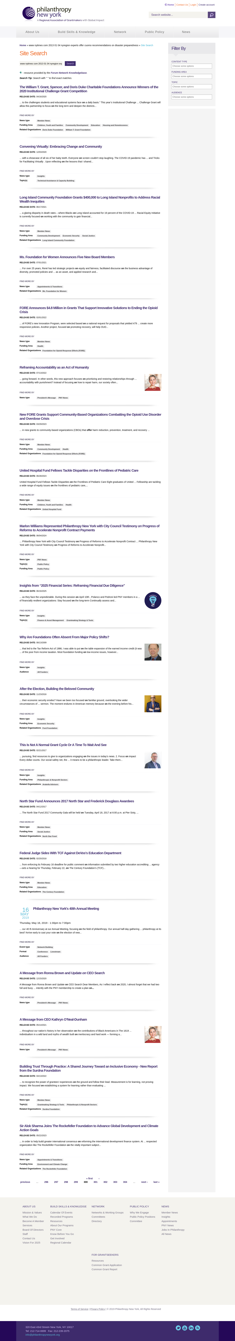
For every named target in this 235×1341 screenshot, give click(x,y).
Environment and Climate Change (52, 1164)
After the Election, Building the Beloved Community (57, 689)
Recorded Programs (61, 1216)
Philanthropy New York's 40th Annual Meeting (66, 908)
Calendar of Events (61, 1212)
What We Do (30, 1216)
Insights (41, 176)
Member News (43, 121)
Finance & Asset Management (50, 620)
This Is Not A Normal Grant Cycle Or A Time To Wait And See (63, 745)
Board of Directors (33, 1229)
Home (170, 4)
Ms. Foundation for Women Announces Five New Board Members (67, 257)
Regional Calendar (60, 1242)
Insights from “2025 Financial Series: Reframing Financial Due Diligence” (72, 585)
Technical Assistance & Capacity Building (55, 181)
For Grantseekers (105, 1254)
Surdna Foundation (51, 1109)
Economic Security (71, 236)
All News (166, 1234)
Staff (25, 1234)
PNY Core (56, 1229)
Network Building (45, 947)
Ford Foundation (50, 728)
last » (156, 1182)
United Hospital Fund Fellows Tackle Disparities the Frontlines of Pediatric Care (79, 470)
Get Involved (57, 1238)
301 (95, 1182)
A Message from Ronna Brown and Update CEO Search (62, 973)
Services (27, 1225)
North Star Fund (50, 836)
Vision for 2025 (31, 1242)
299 (76, 1182)
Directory (97, 1221)
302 (105, 1182)
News (186, 32)
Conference (42, 952)
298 (66, 1182)
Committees (98, 1216)
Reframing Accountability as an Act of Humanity (54, 367)
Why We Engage (139, 1212)
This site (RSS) (197, 1328)
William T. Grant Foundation (78, 130)
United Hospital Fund (52, 509)
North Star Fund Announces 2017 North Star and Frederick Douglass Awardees (77, 801)
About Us (32, 32)
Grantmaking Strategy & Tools (80, 620)
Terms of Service (79, 1309)
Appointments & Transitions (49, 287)
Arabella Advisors (50, 784)
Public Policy (154, 32)
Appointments (169, 1221)
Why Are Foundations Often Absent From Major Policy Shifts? (64, 637)
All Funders (42, 672)
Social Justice (88, 236)
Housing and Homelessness (115, 125)
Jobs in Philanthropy (173, 1229)
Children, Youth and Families (50, 125)
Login (193, 4)
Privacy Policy (97, 1309)
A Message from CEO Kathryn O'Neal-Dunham (53, 1019)
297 (56, 1182)
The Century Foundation (53, 892)
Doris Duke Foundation (53, 130)
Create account (207, 4)
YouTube (184, 1328)
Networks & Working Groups (108, 1212)
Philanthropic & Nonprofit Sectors (52, 780)
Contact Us (182, 4)
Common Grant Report (104, 1269)
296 (46, 1182)
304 (125, 1182)
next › (144, 1182)
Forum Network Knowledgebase (69, 72)
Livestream (55, 952)
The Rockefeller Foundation (55, 1169)
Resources (56, 1221)
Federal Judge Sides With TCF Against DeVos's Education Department (71, 853)
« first (89, 1178)
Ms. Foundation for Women (55, 291)
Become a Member (33, 1221)
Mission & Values (32, 1212)
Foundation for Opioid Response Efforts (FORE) (64, 351)
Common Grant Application (107, 1265)
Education (95, 125)
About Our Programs (62, 1225)
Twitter (178, 1328)
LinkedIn (191, 1328)
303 (115, 1182)
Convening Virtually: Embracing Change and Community (61, 146)
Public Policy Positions (142, 1216)
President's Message (46, 398)
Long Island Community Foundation (58, 240)
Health (40, 346)
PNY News (63, 398)
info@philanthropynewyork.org (42, 1334)
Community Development (77, 125)
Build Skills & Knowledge (76, 32)
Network (120, 32)
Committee (136, 1221)
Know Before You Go (62, 1234)
